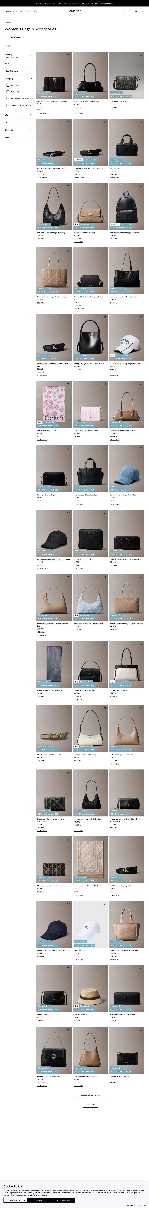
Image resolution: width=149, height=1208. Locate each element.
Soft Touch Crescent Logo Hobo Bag (51, 233)
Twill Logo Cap (79, 950)
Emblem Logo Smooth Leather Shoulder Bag (52, 625)
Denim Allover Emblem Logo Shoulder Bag (90, 624)
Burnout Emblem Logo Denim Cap (123, 495)
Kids (21, 11)
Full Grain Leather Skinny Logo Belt (51, 168)
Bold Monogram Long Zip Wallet (122, 1014)
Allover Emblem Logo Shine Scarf (50, 690)
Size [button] (19, 63)
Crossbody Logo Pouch (118, 101)
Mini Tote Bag (115, 168)
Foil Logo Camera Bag (45, 495)
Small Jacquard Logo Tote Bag (85, 495)
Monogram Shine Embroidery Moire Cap (53, 950)
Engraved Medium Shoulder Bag (86, 1076)
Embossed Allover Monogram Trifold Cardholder (51, 820)
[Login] (130, 11)
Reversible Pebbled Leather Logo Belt (88, 168)
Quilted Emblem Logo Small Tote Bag (51, 297)
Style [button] (19, 115)
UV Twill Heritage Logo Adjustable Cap (125, 364)
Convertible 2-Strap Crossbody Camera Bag (89, 298)
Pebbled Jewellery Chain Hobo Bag (87, 819)
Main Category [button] (19, 71)
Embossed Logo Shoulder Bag (121, 755)
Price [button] (19, 137)
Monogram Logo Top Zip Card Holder (51, 886)
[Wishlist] (136, 11)
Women (8, 11)
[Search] (125, 11)
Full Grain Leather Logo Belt (121, 886)
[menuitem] (8, 11)
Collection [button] (19, 130)
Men (15, 11)
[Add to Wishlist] (68, 55)
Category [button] (19, 79)
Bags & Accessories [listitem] (14, 37)
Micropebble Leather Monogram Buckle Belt (52, 365)
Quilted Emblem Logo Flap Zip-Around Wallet (52, 102)
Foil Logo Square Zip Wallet (84, 559)
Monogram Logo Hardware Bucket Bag (88, 364)
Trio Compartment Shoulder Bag (86, 101)
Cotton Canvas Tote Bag (119, 690)
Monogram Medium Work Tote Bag (123, 297)
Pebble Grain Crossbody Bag (48, 1076)
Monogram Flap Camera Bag (48, 1014)
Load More (90, 1104)
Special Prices (31, 11)
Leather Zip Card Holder (119, 1076)
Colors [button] (19, 122)
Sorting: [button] (19, 56)
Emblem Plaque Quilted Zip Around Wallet (126, 559)
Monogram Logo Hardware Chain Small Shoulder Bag (125, 820)
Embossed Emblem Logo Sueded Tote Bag (126, 624)
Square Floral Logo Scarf (46, 430)
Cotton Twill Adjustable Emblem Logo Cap (53, 559)
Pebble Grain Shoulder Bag (84, 233)
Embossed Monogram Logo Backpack (124, 233)
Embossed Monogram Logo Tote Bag (124, 950)
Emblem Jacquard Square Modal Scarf (89, 886)
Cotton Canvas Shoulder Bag (85, 755)
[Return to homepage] (74, 11)
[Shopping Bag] (141, 11)
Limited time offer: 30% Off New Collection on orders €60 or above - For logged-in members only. (74, 3)
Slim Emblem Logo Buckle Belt (49, 755)
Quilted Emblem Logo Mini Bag (86, 430)
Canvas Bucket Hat (81, 1014)
